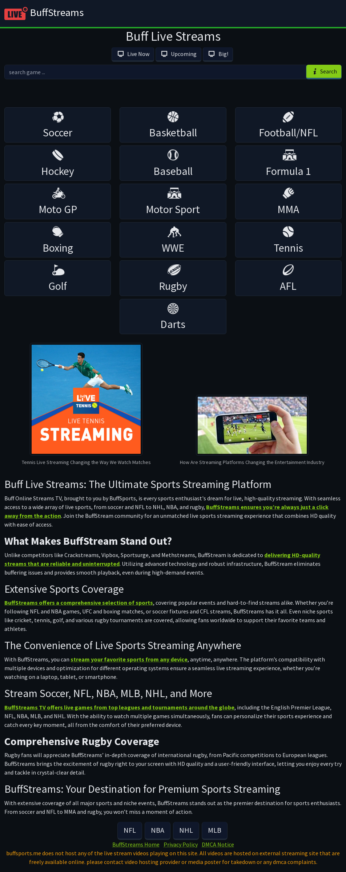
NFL (130, 830)
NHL (186, 830)
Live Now (132, 53)
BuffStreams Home (136, 844)
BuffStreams (44, 13)
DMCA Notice (218, 844)
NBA (157, 830)
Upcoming (178, 53)
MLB (214, 830)
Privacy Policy (181, 844)
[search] (155, 72)
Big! (218, 53)
